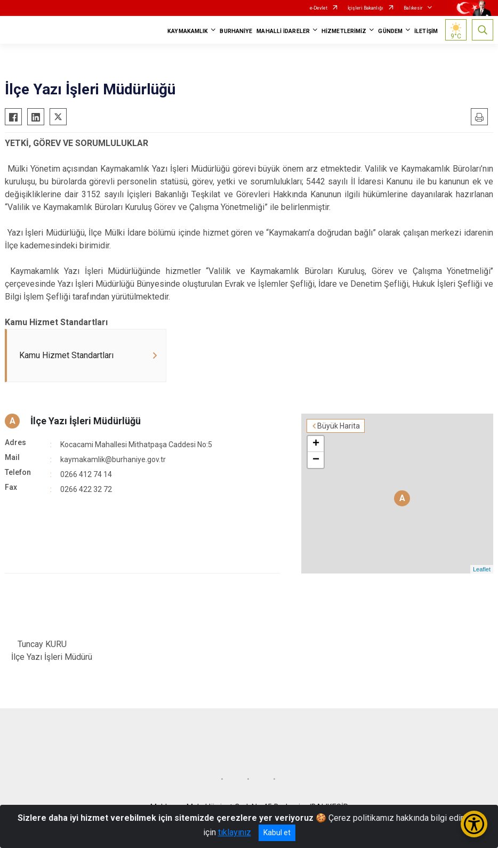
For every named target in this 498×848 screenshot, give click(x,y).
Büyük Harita (338, 426)
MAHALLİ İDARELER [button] (283, 31)
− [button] (315, 460)
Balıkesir (413, 8)
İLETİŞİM (426, 31)
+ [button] (315, 444)
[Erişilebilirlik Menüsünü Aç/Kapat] (474, 824)
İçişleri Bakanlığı (365, 8)
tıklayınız (234, 832)
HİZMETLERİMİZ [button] (344, 31)
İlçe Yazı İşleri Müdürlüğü (85, 420)
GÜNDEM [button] (390, 31)
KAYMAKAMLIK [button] (187, 31)
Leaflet (482, 569)
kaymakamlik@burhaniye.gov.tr (113, 459)
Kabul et (277, 832)
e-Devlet (318, 8)
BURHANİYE (236, 31)
